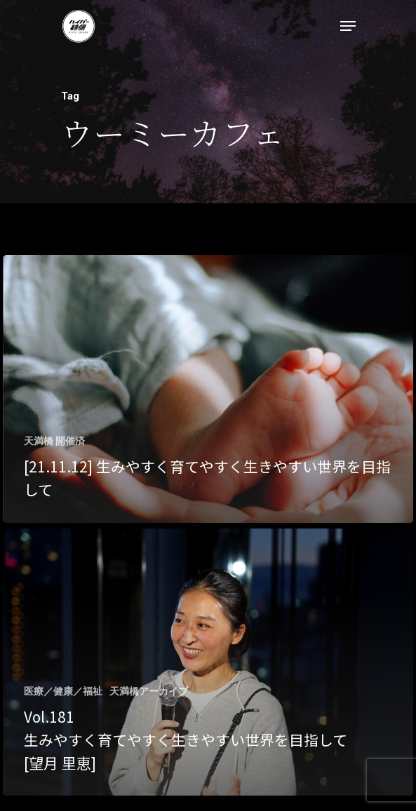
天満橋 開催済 (54, 441)
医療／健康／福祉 (63, 691)
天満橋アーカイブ (148, 691)
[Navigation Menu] (348, 26)
